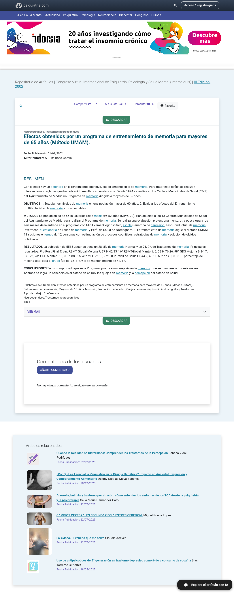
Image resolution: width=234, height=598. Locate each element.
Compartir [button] (84, 104)
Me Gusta (116, 104)
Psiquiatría (70, 15)
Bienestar (125, 15)
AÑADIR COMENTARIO (54, 370)
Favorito (168, 105)
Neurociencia (107, 15)
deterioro (57, 187)
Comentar (144, 104)
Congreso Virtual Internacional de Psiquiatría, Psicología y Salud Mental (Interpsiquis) (124, 82)
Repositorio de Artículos (34, 82)
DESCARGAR (116, 120)
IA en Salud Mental (29, 15)
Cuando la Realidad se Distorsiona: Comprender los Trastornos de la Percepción (112, 453)
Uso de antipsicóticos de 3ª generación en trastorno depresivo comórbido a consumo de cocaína (123, 560)
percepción (142, 273)
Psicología (88, 15)
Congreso (141, 15)
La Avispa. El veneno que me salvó (80, 538)
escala (127, 225)
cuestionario (48, 230)
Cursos (156, 15)
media (98, 216)
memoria (141, 187)
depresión (158, 225)
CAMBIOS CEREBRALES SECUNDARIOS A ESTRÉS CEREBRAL (99, 515)
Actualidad (52, 15)
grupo (49, 234)
